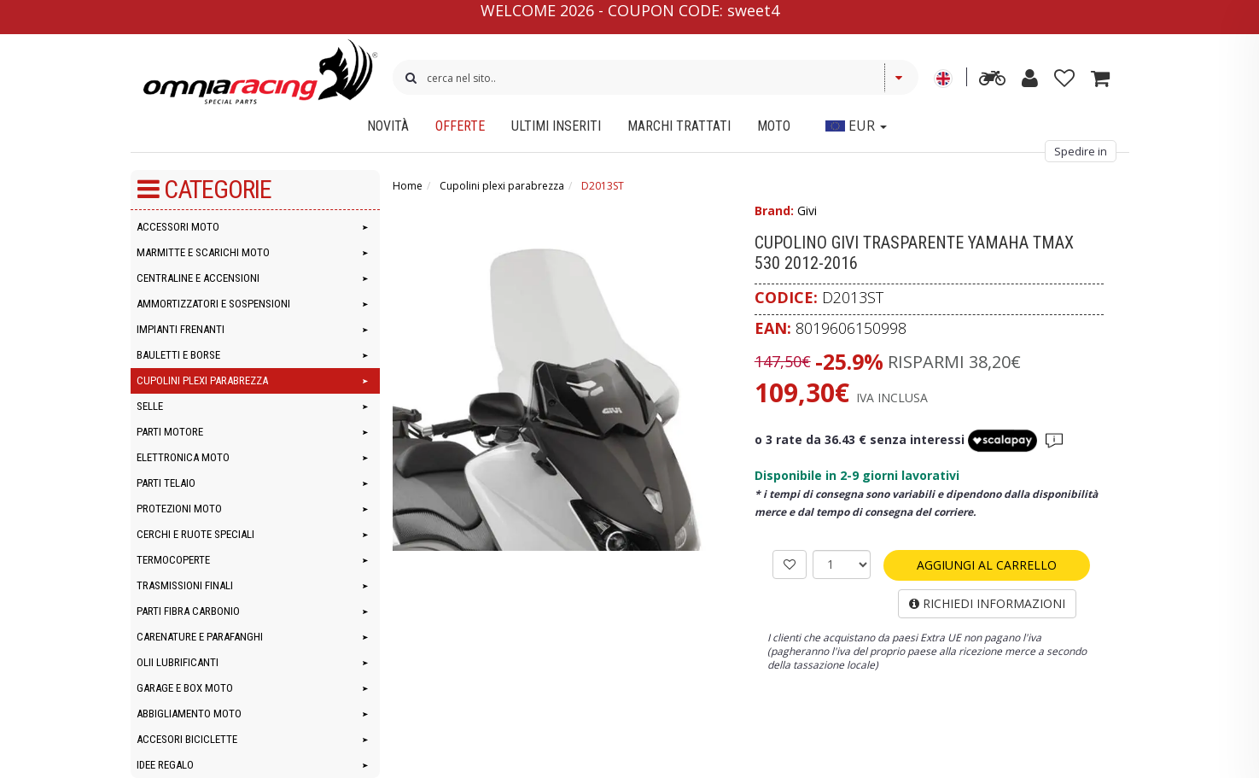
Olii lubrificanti (178, 662)
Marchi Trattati (679, 126)
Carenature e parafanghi (200, 636)
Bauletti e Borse (178, 354)
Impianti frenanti (180, 329)
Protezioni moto (179, 508)
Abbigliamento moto (189, 713)
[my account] (1029, 81)
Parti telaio (166, 483)
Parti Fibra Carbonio (188, 611)
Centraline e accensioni (198, 278)
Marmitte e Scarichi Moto (203, 252)
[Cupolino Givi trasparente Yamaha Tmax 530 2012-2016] (567, 376)
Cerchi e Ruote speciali (195, 534)
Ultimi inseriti (556, 126)
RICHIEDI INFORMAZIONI (987, 603)
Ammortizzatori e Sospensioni (213, 303)
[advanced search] (992, 81)
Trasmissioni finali (185, 585)
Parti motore (170, 431)
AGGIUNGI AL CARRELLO (987, 565)
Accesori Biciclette (187, 739)
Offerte (460, 126)
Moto (773, 126)
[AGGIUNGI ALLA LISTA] (789, 564)
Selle (150, 406)
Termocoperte (173, 559)
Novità (388, 126)
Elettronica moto (183, 457)
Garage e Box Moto (185, 687)
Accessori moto (178, 226)
